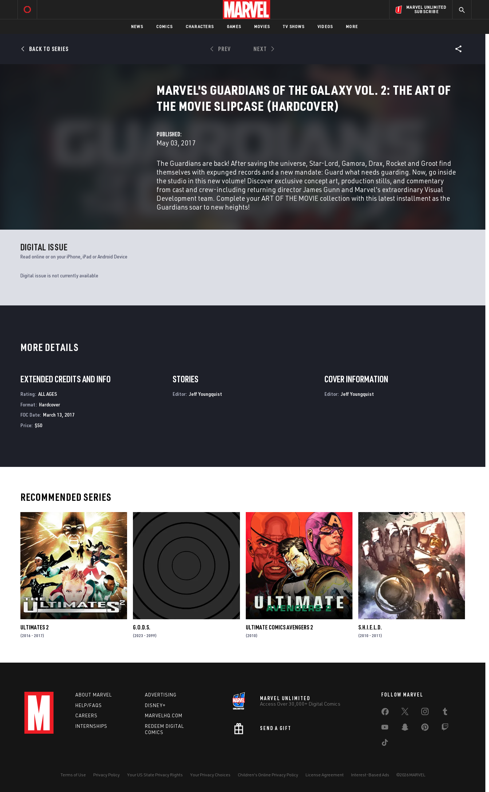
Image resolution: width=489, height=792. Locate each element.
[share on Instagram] (425, 713)
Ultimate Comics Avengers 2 (279, 627)
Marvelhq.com (163, 715)
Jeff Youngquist (205, 394)
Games (234, 26)
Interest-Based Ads (370, 774)
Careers (86, 715)
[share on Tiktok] (385, 744)
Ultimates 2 (34, 627)
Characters (200, 26)
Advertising (161, 695)
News (137, 26)
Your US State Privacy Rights (155, 774)
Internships (91, 726)
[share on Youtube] (385, 728)
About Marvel (93, 695)
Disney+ (155, 705)
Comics (164, 26)
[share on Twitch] (445, 728)
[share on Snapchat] (405, 728)
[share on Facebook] (385, 713)
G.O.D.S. (141, 627)
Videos (325, 26)
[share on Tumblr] (445, 713)
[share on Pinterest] (425, 728)
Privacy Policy (106, 774)
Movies (262, 26)
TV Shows (293, 26)
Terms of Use (73, 774)
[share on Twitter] (405, 713)
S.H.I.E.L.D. (370, 627)
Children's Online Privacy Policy (268, 774)
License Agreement (324, 774)
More (352, 26)
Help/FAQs (88, 705)
